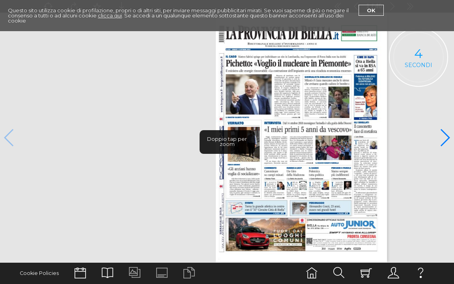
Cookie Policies (39, 273)
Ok (371, 10)
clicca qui (110, 15)
